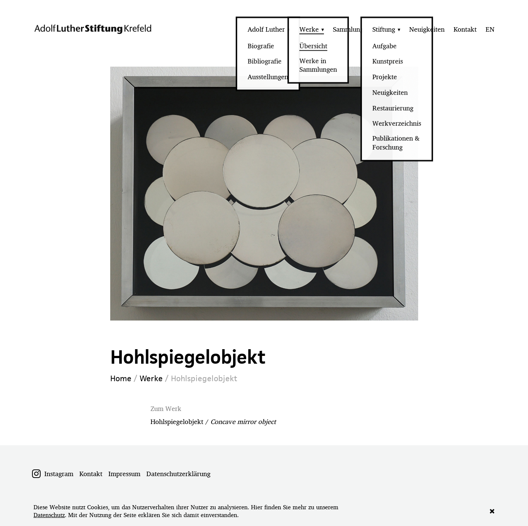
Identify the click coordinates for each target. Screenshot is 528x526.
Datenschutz (49, 515)
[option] (264, 194)
